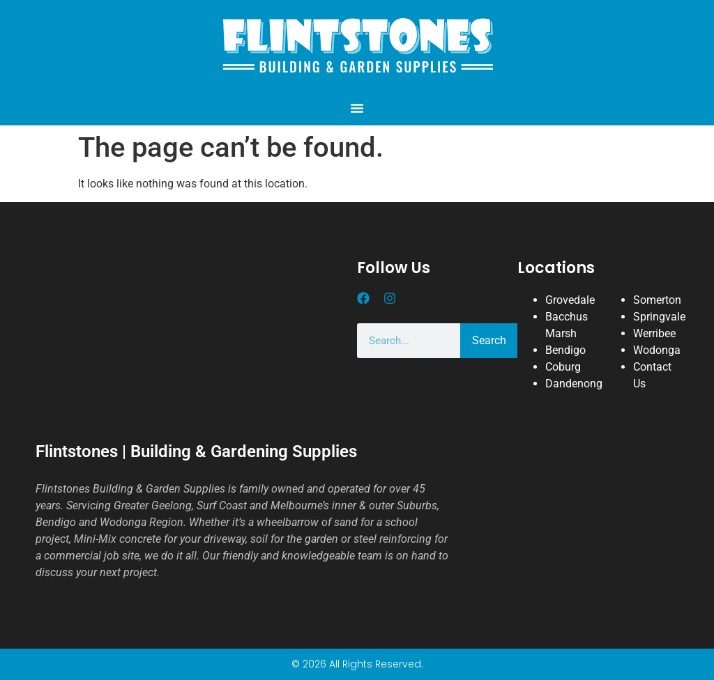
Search (489, 340)
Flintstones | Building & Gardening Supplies (196, 451)
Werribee (654, 333)
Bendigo (565, 350)
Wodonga (657, 350)
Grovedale (570, 300)
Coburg (563, 366)
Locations (556, 268)
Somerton (657, 300)
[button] (357, 108)
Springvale (659, 316)
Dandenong (573, 383)
